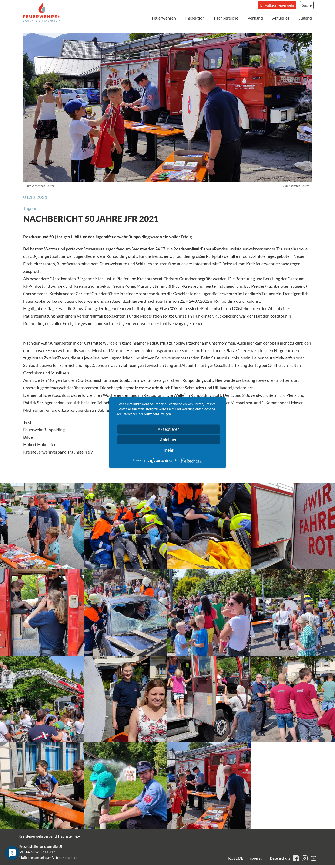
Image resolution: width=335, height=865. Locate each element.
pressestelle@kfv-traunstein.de (52, 857)
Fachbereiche (226, 18)
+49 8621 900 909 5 (41, 852)
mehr (168, 450)
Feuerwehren (164, 18)
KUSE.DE (235, 858)
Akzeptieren (169, 429)
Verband (255, 18)
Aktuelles (280, 18)
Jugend (305, 18)
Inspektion (195, 18)
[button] (42, 526)
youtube (313, 858)
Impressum (256, 858)
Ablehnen (168, 439)
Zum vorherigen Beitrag (40, 186)
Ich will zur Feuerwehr (277, 5)
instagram (305, 858)
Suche (307, 5)
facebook (296, 858)
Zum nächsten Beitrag (296, 186)
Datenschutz (280, 858)
